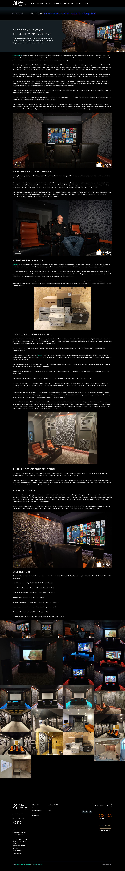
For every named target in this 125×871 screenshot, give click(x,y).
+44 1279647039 (18, 834)
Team (49, 810)
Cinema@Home (17, 55)
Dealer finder (35, 815)
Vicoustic (15, 265)
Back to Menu (17, 13)
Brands (34, 808)
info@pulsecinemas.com (19, 831)
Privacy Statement (28, 864)
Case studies (35, 813)
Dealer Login (101, 806)
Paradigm (40, 355)
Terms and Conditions (18, 864)
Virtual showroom (36, 810)
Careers (35, 864)
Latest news (51, 808)
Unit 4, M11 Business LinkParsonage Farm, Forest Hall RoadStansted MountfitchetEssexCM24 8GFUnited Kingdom (20, 845)
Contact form (51, 813)
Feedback (40, 864)
